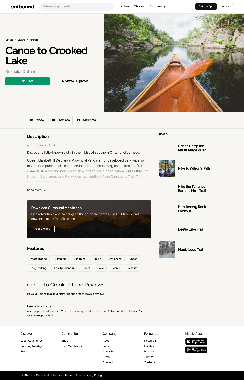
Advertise (109, 351)
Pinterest (149, 351)
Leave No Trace (58, 311)
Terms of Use (73, 375)
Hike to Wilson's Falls (194, 168)
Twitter (148, 357)
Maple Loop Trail (190, 250)
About (106, 340)
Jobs (106, 346)
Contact (108, 362)
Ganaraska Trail (122, 177)
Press (106, 357)
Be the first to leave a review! (85, 294)
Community (157, 6)
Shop (65, 340)
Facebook (150, 346)
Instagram (150, 340)
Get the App (206, 6)
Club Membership (73, 346)
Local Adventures (31, 340)
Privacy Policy (93, 375)
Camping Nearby (31, 346)
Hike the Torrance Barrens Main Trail (192, 189)
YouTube (149, 362)
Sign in (226, 6)
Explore (124, 6)
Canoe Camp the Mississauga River (192, 148)
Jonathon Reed (46, 145)
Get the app (42, 229)
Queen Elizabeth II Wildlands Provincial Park (61, 160)
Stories (139, 6)
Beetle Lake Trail (190, 229)
